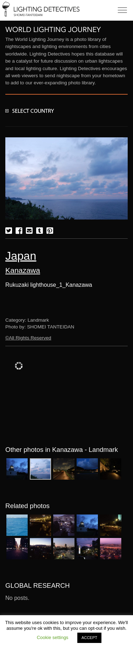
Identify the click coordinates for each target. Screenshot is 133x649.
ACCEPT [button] (90, 637)
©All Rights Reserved (28, 338)
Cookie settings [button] (52, 637)
